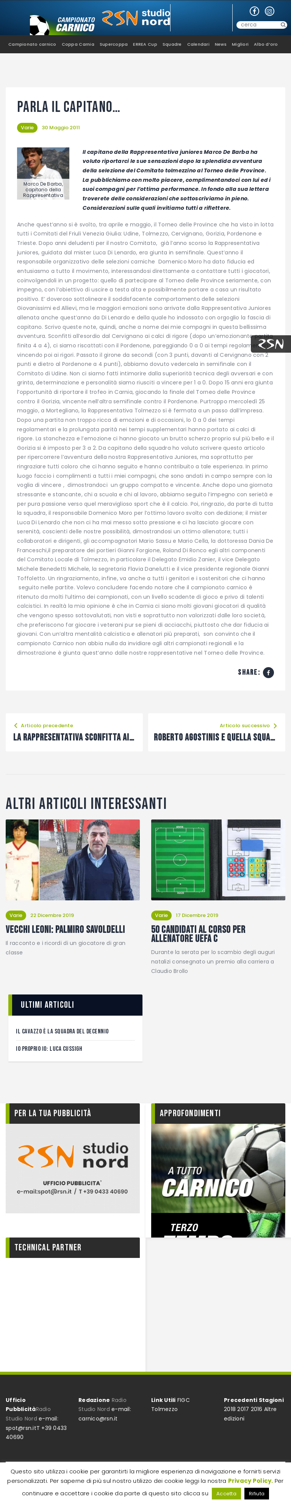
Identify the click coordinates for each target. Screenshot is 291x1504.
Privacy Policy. (250, 1481)
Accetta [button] (226, 1493)
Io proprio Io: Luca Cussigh (49, 1049)
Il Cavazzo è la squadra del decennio (62, 1031)
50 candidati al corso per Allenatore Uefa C (198, 935)
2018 (230, 1409)
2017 (243, 1409)
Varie (27, 127)
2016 (257, 1409)
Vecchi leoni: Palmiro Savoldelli (65, 930)
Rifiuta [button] (256, 1493)
